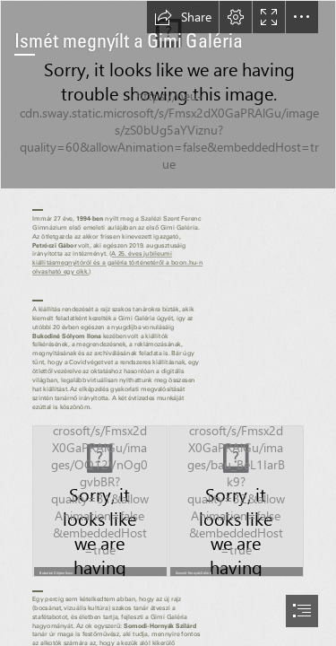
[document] (168, 323)
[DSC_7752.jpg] (168, 94)
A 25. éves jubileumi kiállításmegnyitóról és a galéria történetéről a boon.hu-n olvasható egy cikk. (117, 262)
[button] (183, 17)
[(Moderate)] (236, 501)
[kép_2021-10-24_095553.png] (100, 501)
